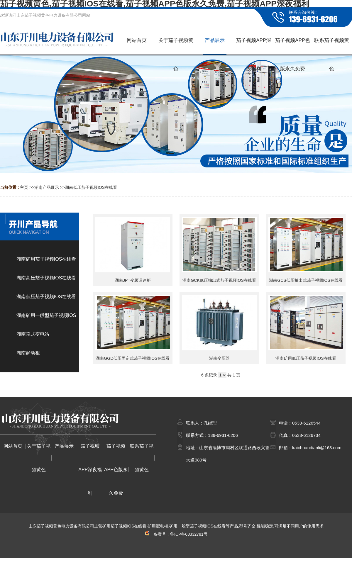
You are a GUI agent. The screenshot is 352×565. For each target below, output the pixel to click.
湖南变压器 (219, 358)
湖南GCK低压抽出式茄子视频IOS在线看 (219, 280)
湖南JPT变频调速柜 (133, 280)
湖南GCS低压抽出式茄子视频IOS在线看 (305, 280)
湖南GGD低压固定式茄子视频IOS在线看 (133, 358)
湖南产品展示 (46, 187)
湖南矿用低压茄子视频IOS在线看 (305, 358)
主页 (24, 187)
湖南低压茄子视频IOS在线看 (91, 187)
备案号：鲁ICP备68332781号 (175, 534)
